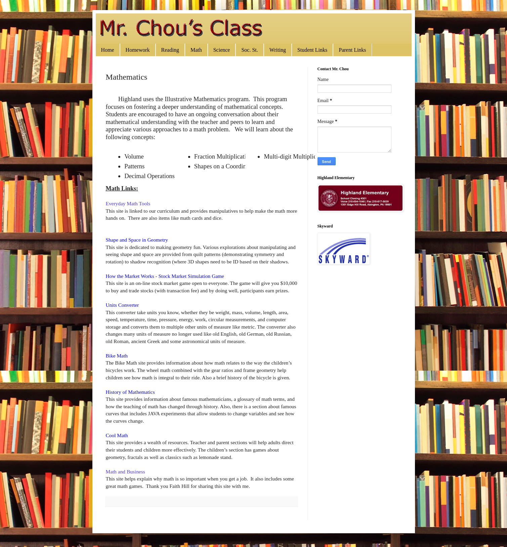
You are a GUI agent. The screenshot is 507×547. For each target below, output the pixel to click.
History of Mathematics (130, 392)
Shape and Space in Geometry (137, 240)
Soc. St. (249, 50)
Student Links (312, 50)
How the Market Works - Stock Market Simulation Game (165, 276)
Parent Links (352, 50)
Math (196, 50)
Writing (277, 50)
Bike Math (117, 356)
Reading (170, 50)
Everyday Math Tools (128, 203)
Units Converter (122, 305)
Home (107, 50)
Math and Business (125, 471)
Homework (138, 50)
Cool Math (117, 435)
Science (221, 50)
